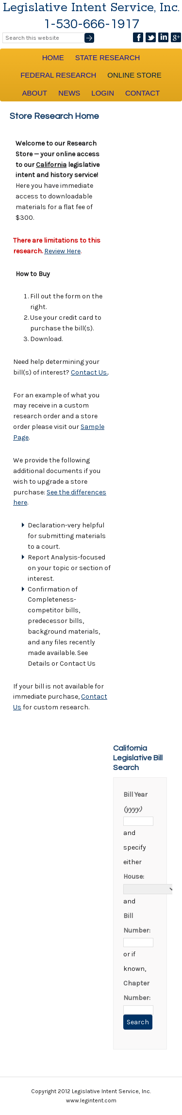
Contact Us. (89, 372)
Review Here (62, 251)
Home (53, 57)
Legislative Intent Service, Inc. (91, 8)
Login (102, 93)
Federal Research (58, 75)
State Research (107, 57)
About (35, 93)
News (69, 93)
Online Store (134, 75)
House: (133, 876)
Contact (142, 93)
